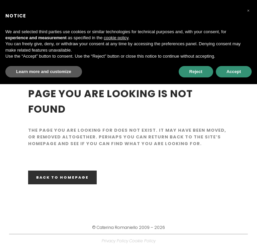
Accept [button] (234, 71)
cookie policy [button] (116, 37)
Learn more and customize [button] (43, 71)
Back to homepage (62, 177)
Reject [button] (195, 71)
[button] (248, 10)
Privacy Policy (115, 241)
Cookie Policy (142, 241)
